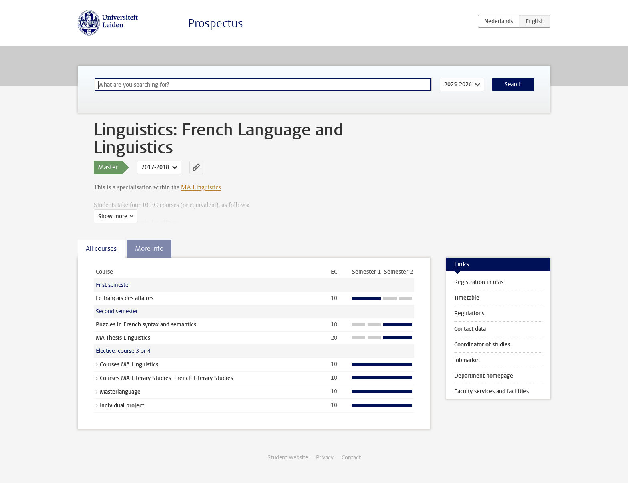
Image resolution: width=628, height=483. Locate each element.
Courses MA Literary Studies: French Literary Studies (166, 378)
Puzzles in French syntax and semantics (146, 324)
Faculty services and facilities (491, 391)
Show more (112, 216)
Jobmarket (467, 360)
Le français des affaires (124, 298)
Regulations (469, 313)
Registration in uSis (478, 282)
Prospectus (215, 23)
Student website (288, 457)
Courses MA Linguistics (129, 364)
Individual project (122, 405)
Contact (351, 457)
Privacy (325, 457)
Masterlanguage (120, 392)
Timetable (466, 298)
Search (513, 84)
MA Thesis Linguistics (123, 338)
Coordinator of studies (482, 344)
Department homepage (483, 376)
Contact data (470, 329)
